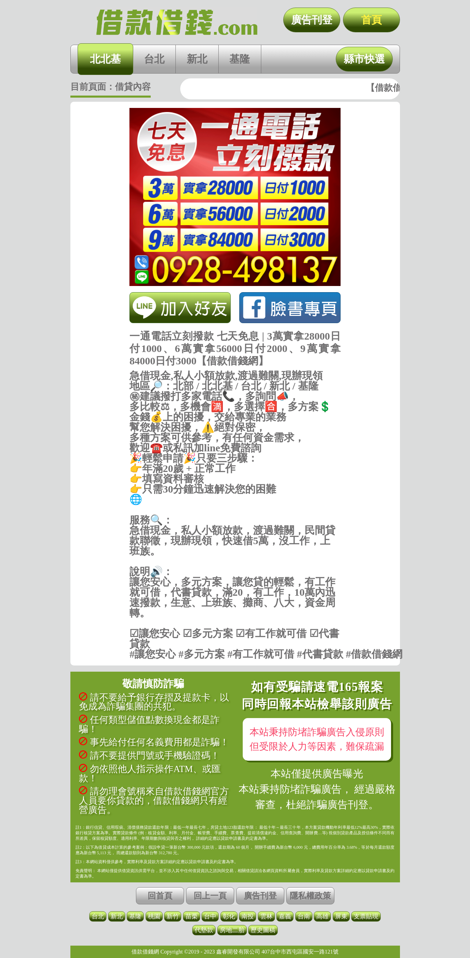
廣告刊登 (311, 19)
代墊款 (204, 930)
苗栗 (191, 916)
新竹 (173, 916)
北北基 (105, 59)
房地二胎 (232, 930)
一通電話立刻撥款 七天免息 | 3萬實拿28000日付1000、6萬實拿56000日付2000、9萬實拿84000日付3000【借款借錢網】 (176, 22)
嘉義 (285, 916)
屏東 (341, 916)
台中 (210, 916)
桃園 (154, 916)
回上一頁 (210, 895)
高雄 (322, 916)
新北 (197, 59)
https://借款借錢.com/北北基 (235, 510)
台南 (304, 916)
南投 (247, 916)
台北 (154, 59)
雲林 (266, 916)
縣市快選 (364, 59)
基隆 (239, 59)
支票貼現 (366, 916)
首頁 (371, 19)
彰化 (229, 916)
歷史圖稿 (263, 930)
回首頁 (160, 895)
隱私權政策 (310, 895)
